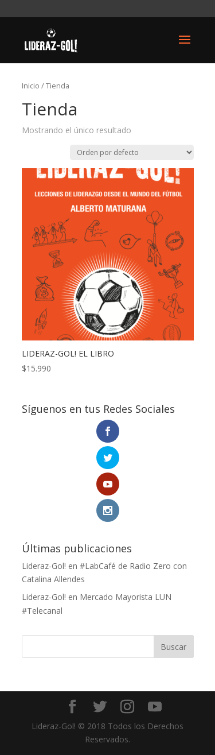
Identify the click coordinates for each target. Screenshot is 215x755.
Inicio (31, 85)
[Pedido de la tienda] (132, 152)
